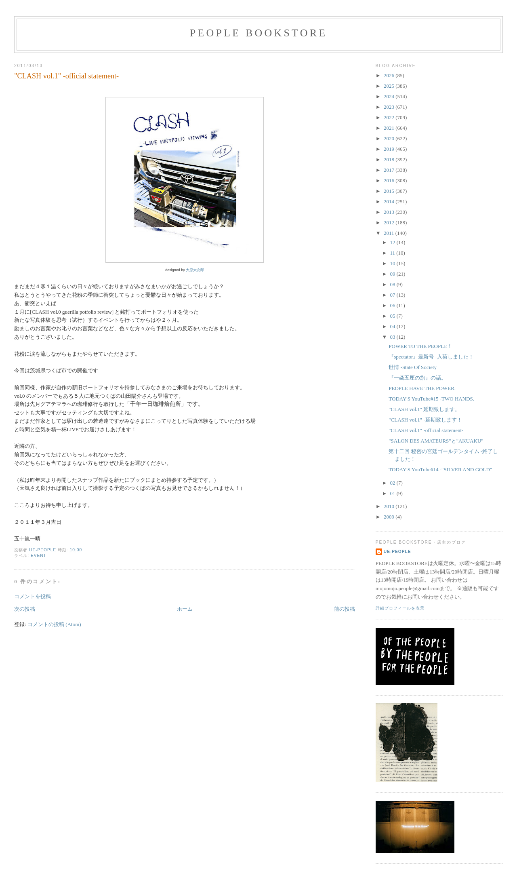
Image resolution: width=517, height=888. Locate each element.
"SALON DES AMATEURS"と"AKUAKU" (436, 441)
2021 (389, 128)
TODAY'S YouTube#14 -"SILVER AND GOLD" (440, 469)
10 (393, 263)
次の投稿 (24, 609)
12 (393, 242)
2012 (389, 222)
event (38, 555)
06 (393, 305)
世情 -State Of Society (413, 367)
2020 (389, 138)
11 (393, 253)
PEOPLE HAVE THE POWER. (422, 388)
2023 (389, 107)
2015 (389, 191)
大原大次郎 (195, 270)
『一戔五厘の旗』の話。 (417, 378)
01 (393, 493)
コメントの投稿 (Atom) (54, 624)
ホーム (185, 609)
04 (393, 326)
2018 (389, 159)
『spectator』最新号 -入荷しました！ (431, 357)
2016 (389, 180)
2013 (389, 212)
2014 (389, 201)
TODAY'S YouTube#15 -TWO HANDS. (431, 399)
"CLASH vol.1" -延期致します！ (425, 420)
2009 (389, 517)
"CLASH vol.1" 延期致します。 (424, 409)
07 (393, 295)
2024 (389, 96)
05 (393, 316)
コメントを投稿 (32, 596)
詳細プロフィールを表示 (400, 608)
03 (393, 337)
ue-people (397, 551)
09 (393, 274)
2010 (389, 506)
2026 (389, 75)
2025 (389, 86)
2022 (389, 117)
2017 (389, 170)
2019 (389, 149)
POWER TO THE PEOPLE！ (420, 346)
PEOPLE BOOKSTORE (259, 33)
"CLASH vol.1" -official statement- (426, 430)
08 (393, 284)
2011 (389, 233)
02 (393, 483)
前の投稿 (344, 609)
